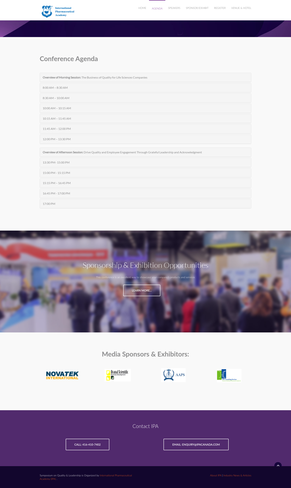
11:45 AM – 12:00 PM (57, 128)
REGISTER (220, 7)
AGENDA (157, 8)
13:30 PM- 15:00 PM (56, 162)
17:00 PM (49, 203)
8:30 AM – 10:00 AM (56, 98)
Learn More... (142, 290)
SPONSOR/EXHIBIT (197, 7)
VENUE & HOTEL (241, 7)
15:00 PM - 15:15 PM (56, 172)
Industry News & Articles (237, 475)
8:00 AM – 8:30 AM (55, 87)
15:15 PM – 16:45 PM (57, 183)
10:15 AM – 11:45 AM (57, 118)
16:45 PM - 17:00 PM (56, 193)
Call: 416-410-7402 (87, 444)
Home (142, 7)
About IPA (215, 475)
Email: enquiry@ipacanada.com (196, 444)
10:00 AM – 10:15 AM (57, 108)
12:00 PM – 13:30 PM (57, 139)
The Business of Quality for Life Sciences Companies (95, 77)
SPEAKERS (174, 7)
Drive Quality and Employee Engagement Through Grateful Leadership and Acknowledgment (122, 152)
